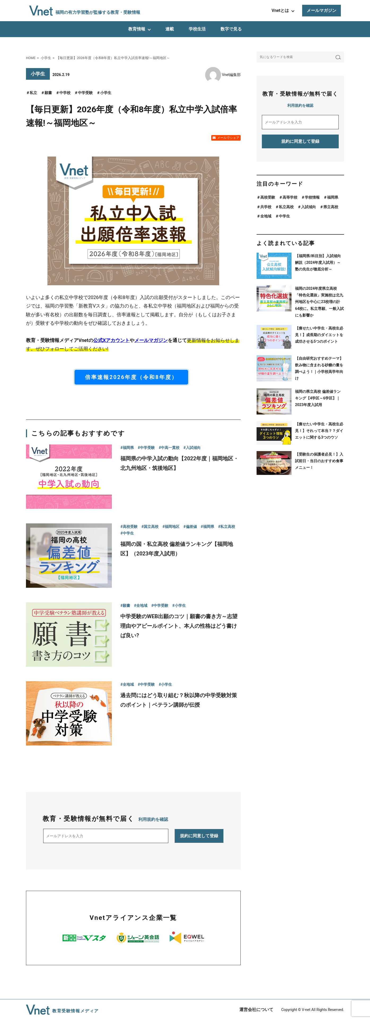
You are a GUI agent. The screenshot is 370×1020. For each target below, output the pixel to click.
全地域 (265, 216)
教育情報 (136, 29)
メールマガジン (321, 10)
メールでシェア (228, 138)
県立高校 (330, 207)
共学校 (265, 207)
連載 (169, 29)
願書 (48, 93)
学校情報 (312, 197)
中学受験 (85, 93)
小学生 (105, 93)
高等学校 (290, 197)
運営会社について (256, 1009)
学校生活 (197, 29)
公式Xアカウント (111, 340)
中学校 (65, 93)
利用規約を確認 (153, 819)
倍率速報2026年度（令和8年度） (131, 377)
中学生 (284, 216)
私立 (33, 93)
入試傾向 (308, 207)
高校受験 (267, 197)
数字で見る (231, 29)
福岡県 (332, 197)
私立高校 (286, 207)
